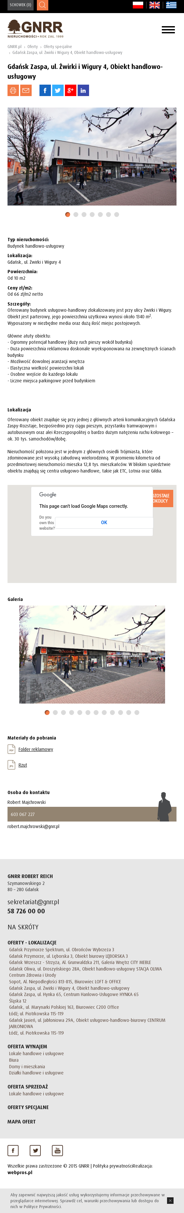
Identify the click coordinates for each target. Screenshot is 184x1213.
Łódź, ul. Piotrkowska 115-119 (36, 1033)
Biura (14, 1060)
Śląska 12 (17, 1001)
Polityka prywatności (113, 1166)
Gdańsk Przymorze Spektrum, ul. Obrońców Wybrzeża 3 (61, 949)
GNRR (35, 29)
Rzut (23, 765)
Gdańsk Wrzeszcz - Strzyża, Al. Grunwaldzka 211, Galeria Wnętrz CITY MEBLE (80, 962)
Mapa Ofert (22, 1121)
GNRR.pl (15, 46)
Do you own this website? (47, 523)
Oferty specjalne (58, 46)
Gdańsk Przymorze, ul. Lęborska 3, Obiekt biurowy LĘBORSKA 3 (68, 956)
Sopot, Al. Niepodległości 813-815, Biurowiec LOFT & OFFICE (65, 981)
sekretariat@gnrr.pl (33, 902)
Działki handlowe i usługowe (36, 1072)
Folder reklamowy (36, 749)
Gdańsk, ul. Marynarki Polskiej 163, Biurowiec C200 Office (64, 1007)
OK (104, 522)
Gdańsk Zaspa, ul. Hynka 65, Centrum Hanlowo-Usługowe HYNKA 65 (74, 994)
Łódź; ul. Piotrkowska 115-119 (36, 1013)
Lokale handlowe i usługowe (36, 1053)
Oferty (32, 46)
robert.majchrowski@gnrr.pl (33, 826)
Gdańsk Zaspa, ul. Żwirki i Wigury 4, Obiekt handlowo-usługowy (67, 52)
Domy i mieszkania (27, 1066)
